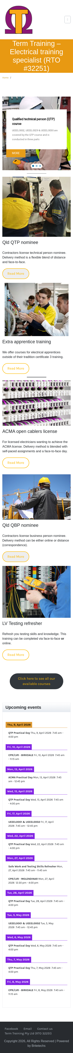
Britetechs (39, 1045)
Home (5, 77)
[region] (36, 133)
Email (28, 1029)
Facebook (11, 1029)
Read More (15, 273)
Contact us (45, 1029)
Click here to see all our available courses (36, 681)
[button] (65, 102)
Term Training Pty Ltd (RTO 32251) (28, 1033)
